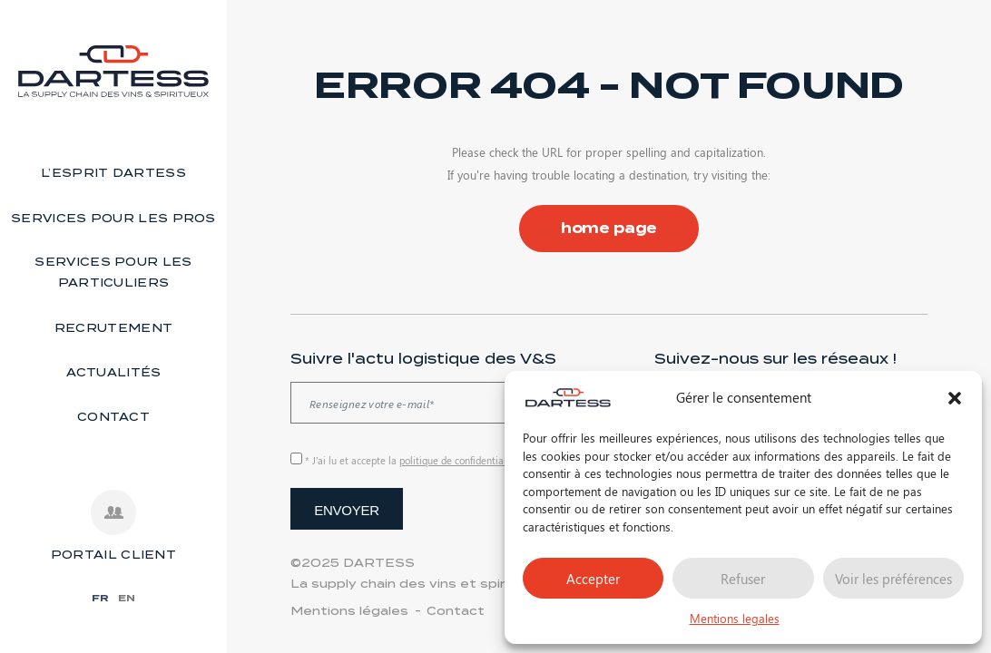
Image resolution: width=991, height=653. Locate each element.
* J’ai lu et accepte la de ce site (434, 460)
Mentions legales (735, 618)
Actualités (114, 372)
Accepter (593, 579)
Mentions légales (349, 611)
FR (100, 597)
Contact (113, 417)
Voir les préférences (893, 579)
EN (126, 597)
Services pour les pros (113, 218)
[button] (955, 398)
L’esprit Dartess (113, 173)
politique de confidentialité (458, 460)
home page (609, 228)
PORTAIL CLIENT (113, 554)
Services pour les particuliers (112, 272)
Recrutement (113, 328)
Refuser (743, 579)
